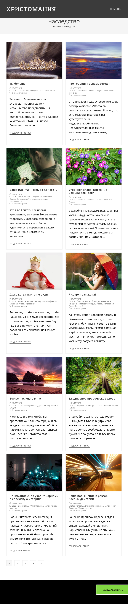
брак (94, 301)
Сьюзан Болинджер (46, 90)
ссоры (100, 303)
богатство (22, 405)
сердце (93, 303)
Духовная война (92, 506)
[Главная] (57, 26)
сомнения (73, 93)
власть (80, 506)
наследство (23, 90)
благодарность (83, 301)
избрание (36, 196)
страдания (109, 303)
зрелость (29, 301)
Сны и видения (85, 508)
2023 (73, 405)
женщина (73, 303)
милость (90, 199)
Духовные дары (104, 301)
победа (32, 90)
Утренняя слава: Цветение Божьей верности (88, 191)
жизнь (21, 301)
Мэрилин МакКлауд (85, 405)
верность (81, 199)
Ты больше (18, 83)
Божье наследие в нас (26, 398)
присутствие (112, 405)
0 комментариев (19, 93)
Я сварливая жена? (82, 294)
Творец (31, 199)
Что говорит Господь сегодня (90, 83)
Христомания (32, 9)
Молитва (35, 506)
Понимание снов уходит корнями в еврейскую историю (34, 497)
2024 (73, 199)
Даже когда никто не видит (30, 294)
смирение (109, 90)
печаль (92, 90)
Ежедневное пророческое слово (92, 398)
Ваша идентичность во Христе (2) (34, 190)
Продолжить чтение (20, 133)
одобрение (30, 303)
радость (100, 90)
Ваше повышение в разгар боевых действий (88, 497)
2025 (14, 90)
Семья (72, 407)
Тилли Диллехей (76, 306)
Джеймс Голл (23, 506)
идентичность (24, 196)
